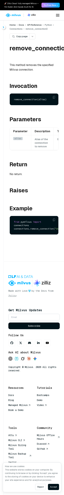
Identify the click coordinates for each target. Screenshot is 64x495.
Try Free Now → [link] (51, 5)
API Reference (34, 24)
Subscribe (34, 325)
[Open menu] (58, 15)
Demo (39, 400)
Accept (53, 487)
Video (42, 405)
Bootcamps (43, 395)
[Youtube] (47, 342)
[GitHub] (11, 342)
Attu (12, 435)
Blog (11, 400)
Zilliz (12, 295)
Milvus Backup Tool (19, 455)
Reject (40, 487)
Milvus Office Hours (48, 437)
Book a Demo (15, 410)
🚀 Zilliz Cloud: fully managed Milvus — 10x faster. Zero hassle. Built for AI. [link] (21, 5)
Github (42, 448)
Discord (43, 443)
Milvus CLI (16, 440)
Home (13, 24)
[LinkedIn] (38, 342)
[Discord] (29, 342)
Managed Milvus (19, 405)
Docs (21, 24)
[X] (20, 342)
